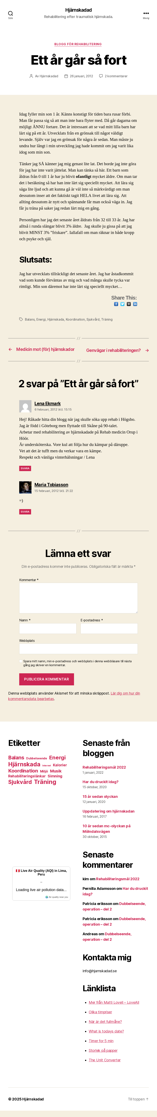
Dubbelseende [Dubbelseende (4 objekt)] (36, 764)
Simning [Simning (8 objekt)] (55, 782)
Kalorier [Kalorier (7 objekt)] (60, 771)
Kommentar (29, 586)
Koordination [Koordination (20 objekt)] (23, 777)
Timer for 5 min (101, 1047)
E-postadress (92, 627)
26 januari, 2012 (81, 77)
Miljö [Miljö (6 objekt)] (44, 778)
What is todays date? (106, 1037)
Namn (24, 627)
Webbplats (27, 647)
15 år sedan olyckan (100, 803)
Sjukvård (93, 320)
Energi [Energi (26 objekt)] (57, 764)
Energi (41, 320)
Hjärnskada (56, 320)
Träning (107, 320)
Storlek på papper (103, 1057)
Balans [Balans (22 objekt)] (16, 764)
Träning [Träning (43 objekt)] (45, 788)
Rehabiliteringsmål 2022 (104, 773)
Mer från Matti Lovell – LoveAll (114, 1009)
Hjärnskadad (78, 10)
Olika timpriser (100, 1018)
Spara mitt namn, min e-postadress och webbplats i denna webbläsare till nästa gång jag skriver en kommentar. (77, 669)
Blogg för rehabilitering (78, 45)
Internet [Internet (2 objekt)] (46, 772)
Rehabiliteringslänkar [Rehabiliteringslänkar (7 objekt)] (27, 782)
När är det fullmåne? (105, 1028)
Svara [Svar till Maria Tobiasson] (25, 518)
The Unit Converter (105, 1066)
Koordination (75, 320)
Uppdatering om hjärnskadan (109, 817)
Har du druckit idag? (101, 788)
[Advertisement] (41, 827)
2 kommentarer (116, 77)
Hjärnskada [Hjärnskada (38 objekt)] (24, 770)
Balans (30, 320)
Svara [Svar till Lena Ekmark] (25, 474)
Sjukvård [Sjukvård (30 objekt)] (20, 788)
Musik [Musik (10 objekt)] (56, 777)
